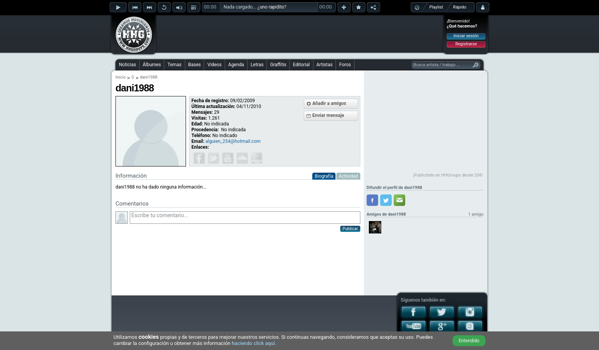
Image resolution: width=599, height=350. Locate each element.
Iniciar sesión (466, 35)
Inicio (120, 77)
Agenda (236, 64)
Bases (194, 64)
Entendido (469, 340)
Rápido (459, 7)
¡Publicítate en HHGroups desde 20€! (448, 175)
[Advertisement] (300, 33)
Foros (345, 64)
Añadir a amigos (329, 103)
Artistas (325, 64)
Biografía (324, 176)
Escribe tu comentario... (245, 217)
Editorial (301, 64)
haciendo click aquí (253, 343)
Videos (214, 64)
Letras (257, 64)
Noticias (127, 64)
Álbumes (152, 64)
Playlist (436, 7)
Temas (174, 64)
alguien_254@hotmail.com (232, 141)
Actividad (348, 176)
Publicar (350, 228)
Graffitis (278, 64)
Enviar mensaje (328, 115)
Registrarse (466, 43)
